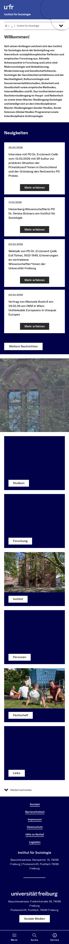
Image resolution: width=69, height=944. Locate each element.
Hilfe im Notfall (35, 834)
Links (16, 773)
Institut (18, 599)
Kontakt (35, 804)
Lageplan (35, 842)
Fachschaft (20, 715)
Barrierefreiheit (35, 812)
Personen (19, 657)
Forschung (20, 541)
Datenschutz (35, 827)
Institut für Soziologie (17, 14)
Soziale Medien (34, 919)
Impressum (35, 819)
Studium (18, 483)
